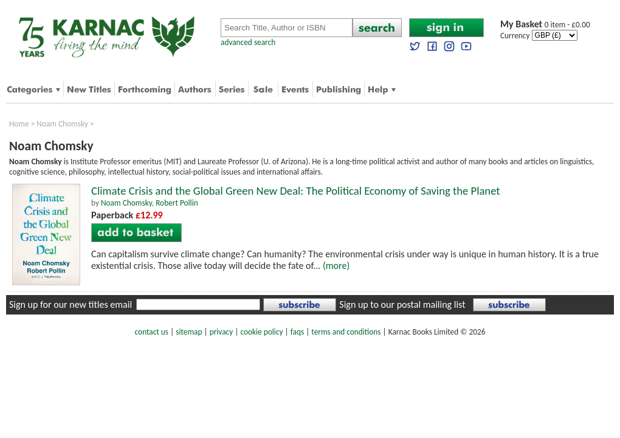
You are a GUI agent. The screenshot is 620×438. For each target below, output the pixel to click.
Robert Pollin (177, 203)
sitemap (189, 332)
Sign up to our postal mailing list (402, 304)
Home (19, 124)
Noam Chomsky (62, 124)
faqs (297, 332)
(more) (336, 265)
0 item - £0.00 (545, 24)
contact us (151, 332)
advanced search (248, 42)
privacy (221, 332)
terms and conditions (346, 332)
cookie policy (261, 332)
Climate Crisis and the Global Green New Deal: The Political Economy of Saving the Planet (295, 191)
